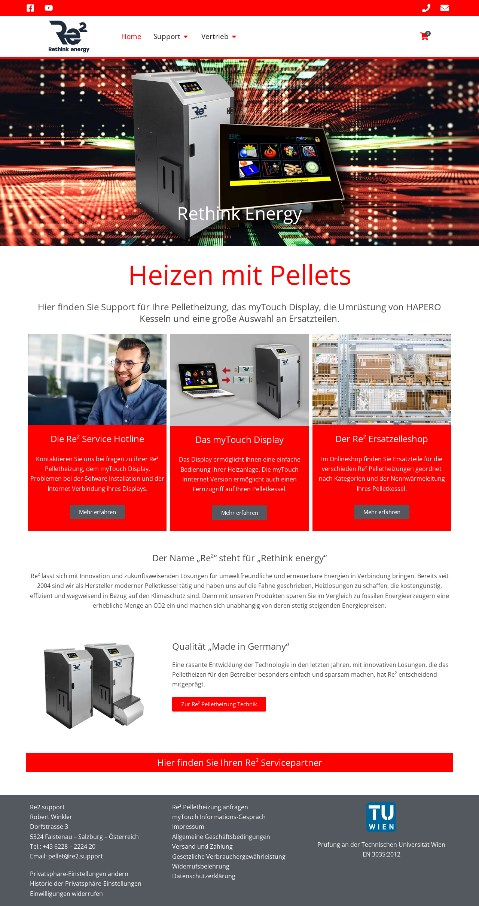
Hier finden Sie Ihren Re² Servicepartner (239, 762)
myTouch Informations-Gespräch (219, 817)
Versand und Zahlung (202, 846)
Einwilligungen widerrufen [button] (66, 894)
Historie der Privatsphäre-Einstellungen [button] (85, 883)
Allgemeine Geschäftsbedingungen (221, 837)
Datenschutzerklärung (203, 876)
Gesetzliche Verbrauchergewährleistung (229, 856)
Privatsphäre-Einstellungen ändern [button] (79, 874)
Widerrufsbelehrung (200, 866)
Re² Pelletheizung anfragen (210, 807)
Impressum (188, 826)
